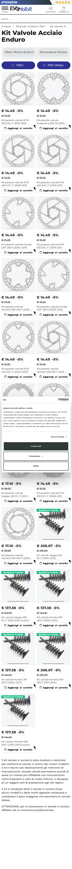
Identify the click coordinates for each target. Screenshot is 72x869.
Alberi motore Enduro (19, 52)
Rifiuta (36, 466)
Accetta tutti (36, 446)
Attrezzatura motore (53, 52)
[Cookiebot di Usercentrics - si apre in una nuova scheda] (52, 399)
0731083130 (9, 2)
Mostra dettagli (57, 437)
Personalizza (36, 456)
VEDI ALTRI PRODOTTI (36, 759)
